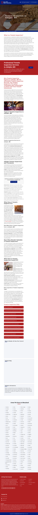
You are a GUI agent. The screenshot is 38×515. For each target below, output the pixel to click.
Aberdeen (7, 407)
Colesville (14, 412)
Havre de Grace (15, 469)
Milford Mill (22, 445)
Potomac (29, 416)
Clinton (14, 407)
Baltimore (7, 423)
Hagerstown (15, 465)
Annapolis (7, 412)
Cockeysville (15, 410)
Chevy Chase (8, 464)
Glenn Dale (14, 461)
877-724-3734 (34, 2)
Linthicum (22, 436)
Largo (21, 430)
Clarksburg (7, 468)
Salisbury (29, 432)
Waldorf (29, 458)
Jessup (22, 412)
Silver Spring (30, 441)
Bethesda (7, 434)
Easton (14, 427)
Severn (29, 438)
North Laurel (22, 456)
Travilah (29, 454)
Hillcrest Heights (23, 407)
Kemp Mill (22, 416)
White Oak (29, 467)
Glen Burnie (15, 458)
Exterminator (22, 480)
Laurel (21, 432)
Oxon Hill (22, 469)
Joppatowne (22, 414)
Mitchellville (22, 447)
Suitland (29, 445)
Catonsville (7, 458)
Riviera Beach (30, 425)
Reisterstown (30, 423)
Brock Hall (7, 441)
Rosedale (29, 430)
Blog (21, 485)
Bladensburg (7, 436)
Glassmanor (15, 456)
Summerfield (30, 447)
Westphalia (29, 463)
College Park (15, 414)
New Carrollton (23, 452)
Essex (14, 438)
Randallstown (30, 419)
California (7, 449)
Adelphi (7, 31)
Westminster (30, 461)
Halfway (14, 467)
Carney (7, 456)
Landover (22, 425)
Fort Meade (15, 445)
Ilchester (22, 410)
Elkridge (14, 432)
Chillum (7, 466)
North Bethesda (23, 454)
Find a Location (26, 2)
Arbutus (7, 416)
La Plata (22, 419)
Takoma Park (30, 449)
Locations (30, 484)
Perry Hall (29, 412)
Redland (29, 421)
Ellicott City (14, 436)
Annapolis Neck (8, 414)
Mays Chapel (22, 441)
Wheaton (29, 465)
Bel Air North (8, 427)
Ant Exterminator (22, 482)
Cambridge (7, 452)
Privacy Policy (22, 484)
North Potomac (23, 458)
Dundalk (14, 423)
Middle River (22, 443)
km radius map (19, 372)
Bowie (7, 438)
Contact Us (30, 67)
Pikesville (29, 414)
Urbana (29, 456)
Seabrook (29, 436)
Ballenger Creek (8, 421)
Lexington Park (23, 434)
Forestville (14, 443)
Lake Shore (22, 423)
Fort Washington (15, 447)
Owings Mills (22, 467)
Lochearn (22, 438)
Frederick (14, 449)
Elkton (14, 434)
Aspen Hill (7, 419)
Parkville (29, 407)
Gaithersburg (15, 452)
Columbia (14, 416)
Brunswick (7, 445)
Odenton (22, 461)
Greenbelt (14, 463)
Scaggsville (29, 434)
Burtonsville (7, 447)
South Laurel (30, 443)
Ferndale (14, 441)
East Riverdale (15, 425)
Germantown (15, 454)
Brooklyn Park (8, 443)
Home (5, 31)
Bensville (7, 432)
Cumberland (15, 419)
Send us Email (5, 498)
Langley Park (22, 427)
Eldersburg (14, 430)
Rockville (29, 427)
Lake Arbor (22, 421)
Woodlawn (29, 469)
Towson (29, 452)
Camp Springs (8, 454)
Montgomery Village (23, 449)
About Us (30, 480)
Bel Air (7, 425)
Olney (21, 463)
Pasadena (29, 410)
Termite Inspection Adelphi (12, 31)
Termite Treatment (8, 221)
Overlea (22, 465)
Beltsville (7, 430)
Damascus (14, 421)
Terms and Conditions (32, 482)
